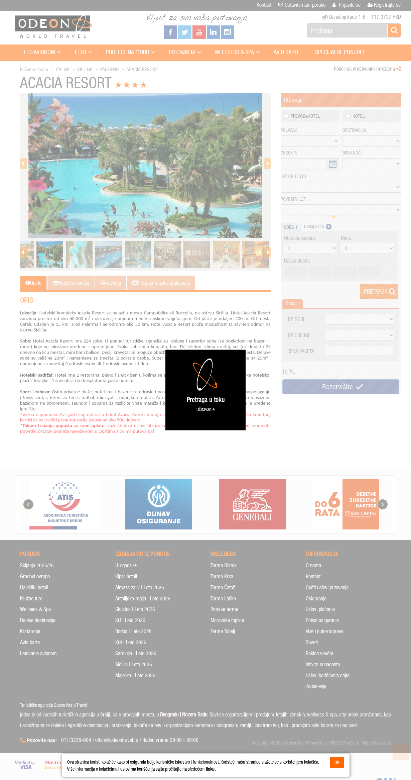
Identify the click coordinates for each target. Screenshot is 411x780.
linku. (211, 769)
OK (336, 762)
